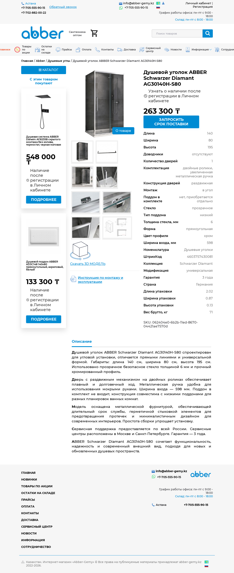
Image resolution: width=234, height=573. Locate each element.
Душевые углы (59, 61)
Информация (33, 540)
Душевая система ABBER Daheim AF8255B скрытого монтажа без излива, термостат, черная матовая (43, 140)
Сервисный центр (36, 526)
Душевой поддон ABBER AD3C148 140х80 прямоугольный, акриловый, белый (44, 265)
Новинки (29, 479)
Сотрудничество (36, 547)
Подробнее (43, 199)
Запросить (171, 121)
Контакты (30, 513)
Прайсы (28, 500)
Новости (29, 533)
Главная (27, 61)
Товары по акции (37, 486)
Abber (40, 61)
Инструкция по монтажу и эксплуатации (100, 280)
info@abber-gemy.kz (138, 3)
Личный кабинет (198, 3)
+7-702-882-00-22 (33, 12)
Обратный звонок (63, 7)
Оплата (27, 506)
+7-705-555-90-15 (33, 8)
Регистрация (203, 7)
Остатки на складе (38, 493)
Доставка (29, 520)
